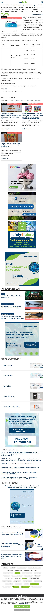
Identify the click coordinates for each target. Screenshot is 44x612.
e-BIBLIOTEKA (5, 5)
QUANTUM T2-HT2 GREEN (12, 406)
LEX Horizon (7, 386)
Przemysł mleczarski (27, 581)
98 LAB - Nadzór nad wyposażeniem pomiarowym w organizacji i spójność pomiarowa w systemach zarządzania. (20, 468)
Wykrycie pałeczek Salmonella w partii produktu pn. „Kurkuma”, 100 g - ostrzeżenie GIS (11, 144)
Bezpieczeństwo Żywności (37, 14)
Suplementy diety (28, 100)
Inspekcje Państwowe (27, 573)
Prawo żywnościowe (34, 578)
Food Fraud (17, 573)
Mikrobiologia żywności (17, 575)
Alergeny (6, 567)
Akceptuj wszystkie (21, 606)
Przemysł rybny (18, 584)
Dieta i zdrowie (18, 570)
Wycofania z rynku (25, 586)
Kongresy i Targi (37, 573)
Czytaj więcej (4, 128)
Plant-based (17, 578)
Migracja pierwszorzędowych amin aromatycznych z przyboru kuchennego (12, 317)
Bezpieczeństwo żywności (16, 100)
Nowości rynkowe (28, 575)
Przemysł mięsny (17, 581)
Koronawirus (6, 575)
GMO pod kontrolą (9, 396)
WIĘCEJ (40, 5)
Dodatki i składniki (28, 570)
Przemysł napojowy (38, 581)
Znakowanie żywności (36, 586)
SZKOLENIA (29, 5)
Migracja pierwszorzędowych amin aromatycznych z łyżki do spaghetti (11, 307)
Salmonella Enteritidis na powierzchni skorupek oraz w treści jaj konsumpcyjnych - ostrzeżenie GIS (11, 116)
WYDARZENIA (17, 5)
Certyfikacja (10, 570)
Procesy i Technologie (6, 581)
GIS (6, 89)
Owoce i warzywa (8, 578)
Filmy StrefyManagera (7, 573)
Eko (35, 570)
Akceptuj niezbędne (21, 609)
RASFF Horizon (8, 375)
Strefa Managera (34, 584)
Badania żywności (22, 567)
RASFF (26, 584)
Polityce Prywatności (23, 603)
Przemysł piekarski (9, 584)
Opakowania (37, 575)
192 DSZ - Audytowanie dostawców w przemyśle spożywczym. (17, 464)
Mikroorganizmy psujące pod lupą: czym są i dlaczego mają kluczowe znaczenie (12, 533)
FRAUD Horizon (8, 365)
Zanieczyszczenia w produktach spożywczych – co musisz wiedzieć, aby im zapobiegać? (12, 544)
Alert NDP (13, 567)
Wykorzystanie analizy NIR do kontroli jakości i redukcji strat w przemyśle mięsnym (12, 556)
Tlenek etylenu (37, 100)
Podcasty (25, 578)
